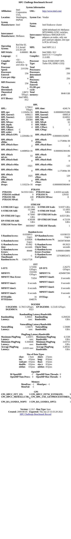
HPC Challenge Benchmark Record (35, 414)
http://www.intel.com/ (52, 11)
